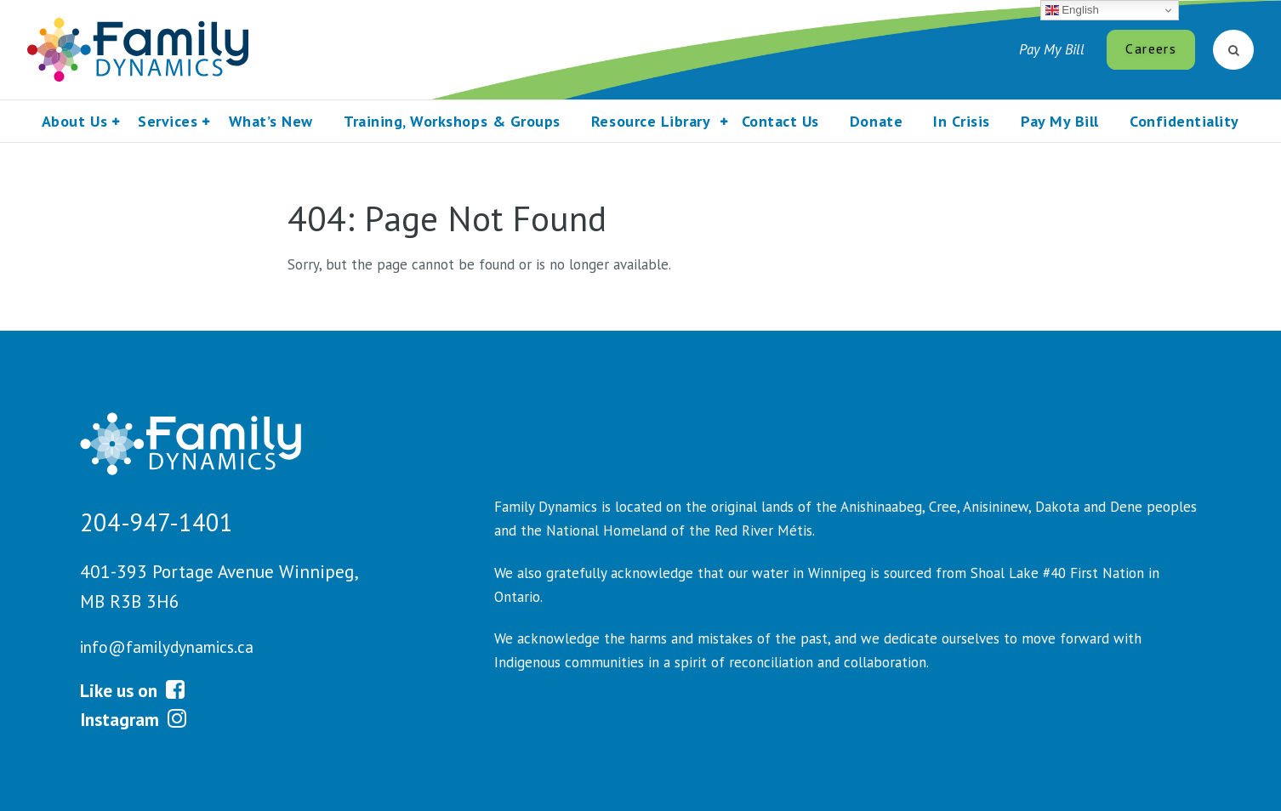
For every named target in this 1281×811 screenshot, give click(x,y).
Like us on (132, 690)
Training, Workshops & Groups (452, 121)
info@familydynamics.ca (166, 647)
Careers (1150, 48)
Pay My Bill (1052, 49)
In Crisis (961, 121)
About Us (74, 121)
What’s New (271, 121)
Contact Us (780, 121)
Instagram (133, 719)
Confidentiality (1184, 121)
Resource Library (650, 121)
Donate (876, 121)
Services (167, 121)
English (1072, 10)
